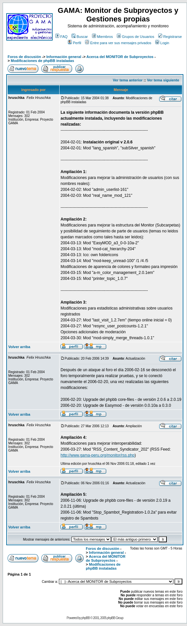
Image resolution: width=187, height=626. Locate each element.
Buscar (79, 37)
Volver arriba (19, 347)
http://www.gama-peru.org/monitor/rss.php (97, 455)
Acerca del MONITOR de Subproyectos (120, 57)
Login (162, 43)
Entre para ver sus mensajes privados (118, 43)
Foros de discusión (24, 57)
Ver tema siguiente (163, 80)
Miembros (102, 37)
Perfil (74, 43)
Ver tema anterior (128, 80)
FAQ (61, 37)
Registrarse (170, 37)
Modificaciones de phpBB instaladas (42, 61)
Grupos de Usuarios (135, 37)
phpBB (85, 618)
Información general (63, 57)
